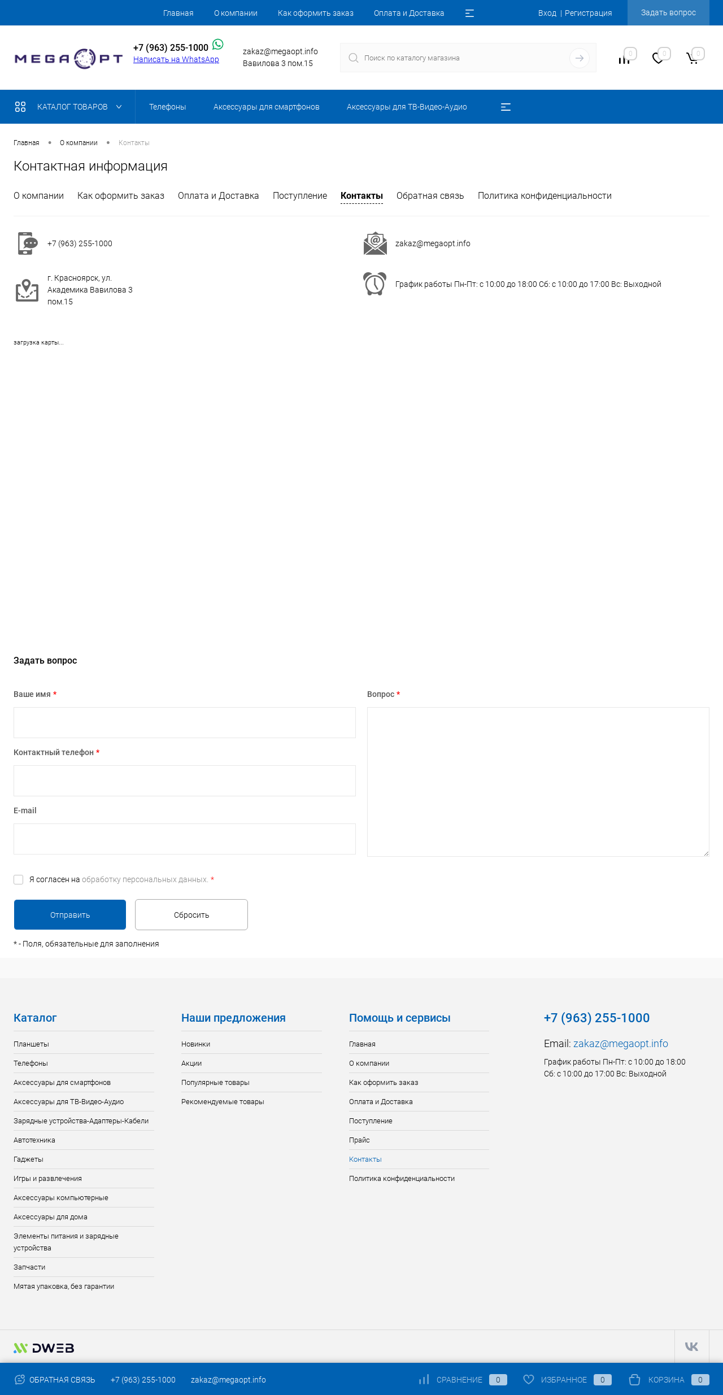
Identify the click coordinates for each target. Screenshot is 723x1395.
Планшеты (31, 1044)
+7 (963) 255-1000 (143, 1379)
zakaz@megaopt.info (433, 243)
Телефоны (31, 1063)
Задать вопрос (668, 12)
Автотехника (34, 1140)
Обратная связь (430, 195)
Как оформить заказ (316, 13)
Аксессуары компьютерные (61, 1197)
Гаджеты (28, 1159)
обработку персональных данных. (145, 879)
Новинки (195, 1044)
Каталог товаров (71, 107)
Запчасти (29, 1267)
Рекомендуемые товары (222, 1101)
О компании (236, 13)
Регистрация (588, 13)
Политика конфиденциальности (545, 195)
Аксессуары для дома (51, 1217)
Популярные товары (215, 1082)
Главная (178, 13)
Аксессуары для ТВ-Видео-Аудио (69, 1101)
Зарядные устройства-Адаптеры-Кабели (81, 1121)
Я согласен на (121, 879)
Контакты (362, 195)
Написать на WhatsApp (176, 59)
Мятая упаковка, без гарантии (64, 1286)
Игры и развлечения (48, 1178)
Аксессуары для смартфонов (62, 1082)
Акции (191, 1063)
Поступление (300, 195)
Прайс (359, 1140)
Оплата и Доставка (409, 13)
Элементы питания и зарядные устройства (66, 1242)
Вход (547, 13)
